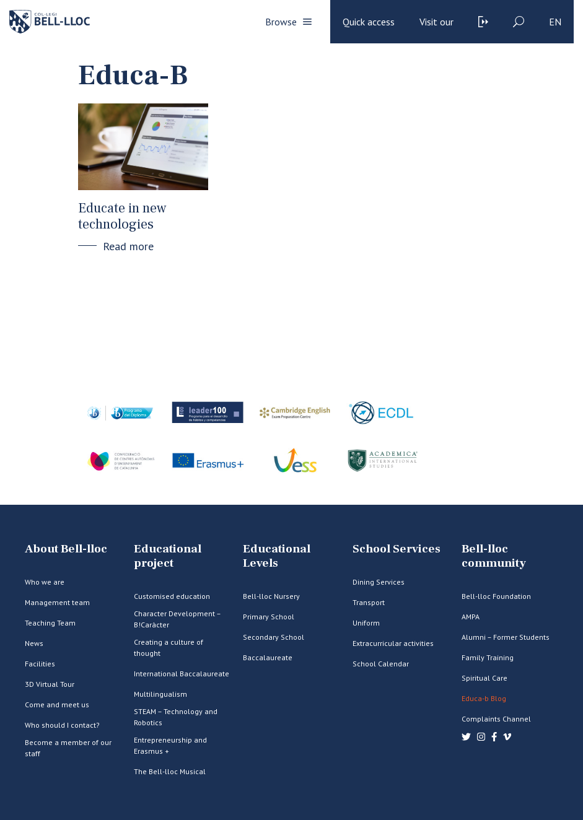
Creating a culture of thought (168, 647)
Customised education (172, 596)
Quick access (369, 21)
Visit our (436, 21)
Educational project (167, 556)
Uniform (366, 622)
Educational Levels (276, 556)
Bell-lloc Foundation (496, 596)
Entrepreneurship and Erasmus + (170, 745)
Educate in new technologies (122, 216)
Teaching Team (50, 622)
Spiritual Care (484, 678)
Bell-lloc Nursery (271, 596)
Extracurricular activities (393, 643)
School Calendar (381, 663)
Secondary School (273, 637)
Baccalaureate (267, 657)
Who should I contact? (62, 725)
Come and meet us (57, 704)
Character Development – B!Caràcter (177, 619)
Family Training (488, 657)
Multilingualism (160, 694)
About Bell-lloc (66, 549)
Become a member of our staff (68, 748)
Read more (128, 246)
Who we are (44, 582)
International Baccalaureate (181, 673)
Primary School (268, 616)
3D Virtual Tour (49, 684)
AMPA (471, 616)
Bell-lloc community (494, 556)
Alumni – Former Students (506, 637)
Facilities (40, 663)
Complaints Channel (496, 718)
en (555, 21)
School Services (397, 549)
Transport (369, 602)
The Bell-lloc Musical (170, 771)
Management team (57, 602)
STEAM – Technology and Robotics (175, 717)
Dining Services (379, 582)
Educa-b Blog (484, 698)
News (34, 643)
